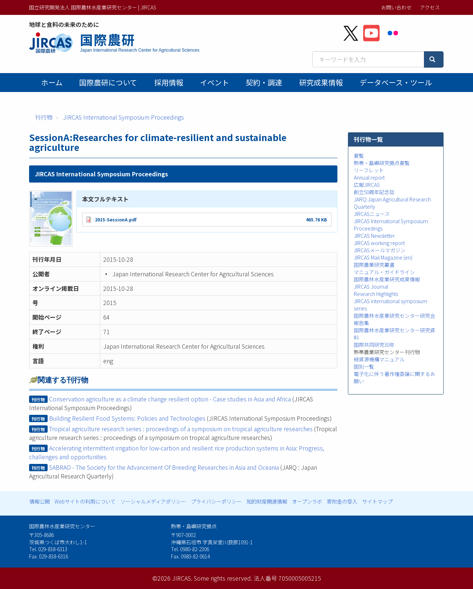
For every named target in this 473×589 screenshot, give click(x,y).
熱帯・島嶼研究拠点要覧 (382, 163)
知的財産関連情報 (266, 501)
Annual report (369, 177)
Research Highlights (376, 293)
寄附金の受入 (342, 501)
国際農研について (108, 82)
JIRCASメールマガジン (379, 250)
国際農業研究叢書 (374, 264)
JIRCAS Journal (371, 286)
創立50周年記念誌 (374, 192)
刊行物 (43, 117)
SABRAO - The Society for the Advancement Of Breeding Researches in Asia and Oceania (164, 467)
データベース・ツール (396, 82)
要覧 (359, 155)
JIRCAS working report (379, 243)
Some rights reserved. (223, 578)
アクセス (430, 7)
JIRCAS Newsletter (374, 235)
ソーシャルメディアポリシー (153, 501)
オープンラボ (307, 501)
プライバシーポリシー (216, 501)
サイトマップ (377, 501)
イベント (214, 82)
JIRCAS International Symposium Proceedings (123, 117)
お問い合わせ (396, 7)
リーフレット (369, 170)
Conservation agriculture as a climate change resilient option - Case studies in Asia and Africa (170, 398)
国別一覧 (364, 366)
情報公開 (39, 501)
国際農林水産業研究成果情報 (387, 279)
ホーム (52, 82)
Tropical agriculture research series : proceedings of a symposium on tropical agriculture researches (181, 428)
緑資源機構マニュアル (379, 359)
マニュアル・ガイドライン (384, 272)
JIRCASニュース (372, 213)
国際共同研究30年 (374, 344)
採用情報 (168, 82)
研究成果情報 (321, 82)
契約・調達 (264, 82)
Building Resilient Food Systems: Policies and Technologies (127, 418)
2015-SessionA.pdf (115, 219)
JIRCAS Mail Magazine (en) (383, 257)
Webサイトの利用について (85, 501)
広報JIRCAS (367, 184)
